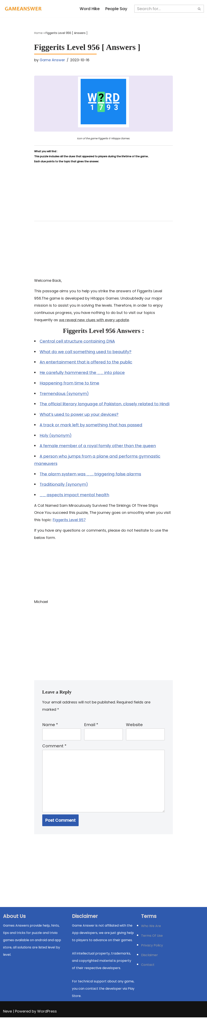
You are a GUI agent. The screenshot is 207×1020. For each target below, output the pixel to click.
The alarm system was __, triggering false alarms (91, 475)
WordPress (47, 1013)
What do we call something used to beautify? (86, 352)
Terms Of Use (152, 938)
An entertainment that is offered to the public (86, 363)
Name (50, 726)
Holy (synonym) (56, 436)
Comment (54, 748)
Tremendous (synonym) (64, 394)
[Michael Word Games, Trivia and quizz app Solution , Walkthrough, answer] (23, 9)
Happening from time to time (69, 384)
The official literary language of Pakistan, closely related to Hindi (105, 405)
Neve (7, 1013)
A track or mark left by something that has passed (91, 426)
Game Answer (52, 59)
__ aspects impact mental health (75, 496)
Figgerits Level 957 (69, 521)
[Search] (165, 9)
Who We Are (151, 928)
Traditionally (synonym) (64, 486)
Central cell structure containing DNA (78, 342)
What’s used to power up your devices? (79, 415)
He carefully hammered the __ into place (82, 373)
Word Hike (89, 9)
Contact (147, 967)
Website (134, 726)
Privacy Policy (152, 948)
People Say (117, 9)
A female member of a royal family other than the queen (98, 447)
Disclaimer (149, 957)
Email (91, 726)
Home (38, 33)
